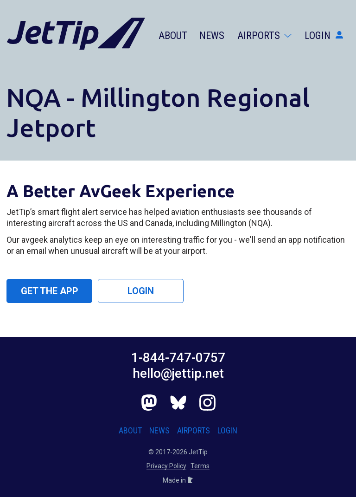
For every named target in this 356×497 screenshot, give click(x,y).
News (211, 35)
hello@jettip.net (178, 373)
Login (324, 35)
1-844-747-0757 (178, 357)
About (173, 35)
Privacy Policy (166, 466)
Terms (200, 466)
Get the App (49, 291)
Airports (264, 35)
